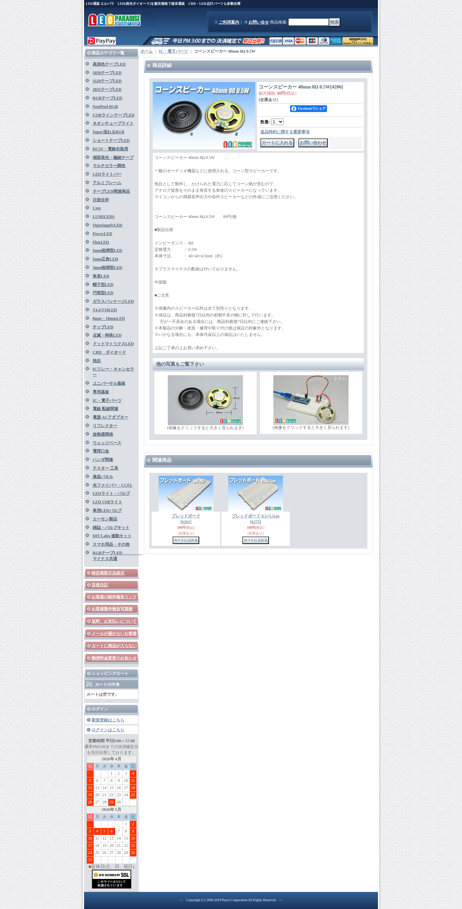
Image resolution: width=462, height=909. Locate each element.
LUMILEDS (103, 216)
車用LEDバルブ (107, 510)
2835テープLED (107, 89)
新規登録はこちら (108, 720)
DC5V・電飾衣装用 (110, 149)
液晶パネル (103, 476)
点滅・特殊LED (107, 335)
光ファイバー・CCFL (113, 485)
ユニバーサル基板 (109, 383)
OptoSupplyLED (107, 225)
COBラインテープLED (114, 115)
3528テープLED (107, 81)
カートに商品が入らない (114, 645)
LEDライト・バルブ (111, 493)
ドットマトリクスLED (113, 343)
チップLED (103, 327)
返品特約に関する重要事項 (285, 132)
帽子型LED (103, 284)
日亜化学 (101, 200)
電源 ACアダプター (110, 417)
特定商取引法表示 (108, 573)
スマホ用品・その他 (111, 544)
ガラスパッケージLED (113, 301)
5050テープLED (107, 72)
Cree (97, 208)
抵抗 (97, 360)
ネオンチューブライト (113, 123)
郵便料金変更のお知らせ (114, 658)
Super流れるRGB (108, 132)
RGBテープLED (107, 98)
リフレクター (105, 425)
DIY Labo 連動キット (112, 535)
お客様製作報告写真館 (112, 609)
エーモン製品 (105, 519)
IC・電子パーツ (107, 400)
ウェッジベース (107, 442)
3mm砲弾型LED (107, 267)
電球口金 (101, 451)
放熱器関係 (103, 434)
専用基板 (101, 392)
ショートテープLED (111, 140)
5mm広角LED (105, 259)
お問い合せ (258, 22)
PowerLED (102, 233)
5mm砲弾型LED (107, 250)
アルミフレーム (107, 182)
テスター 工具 (105, 468)
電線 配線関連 (105, 408)
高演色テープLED (109, 64)
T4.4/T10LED (105, 310)
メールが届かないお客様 (114, 633)
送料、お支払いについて (114, 621)
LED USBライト (107, 502)
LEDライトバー (107, 174)
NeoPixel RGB (105, 106)
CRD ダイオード (109, 352)
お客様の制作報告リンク (114, 597)
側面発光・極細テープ (113, 157)
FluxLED (101, 242)
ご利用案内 (229, 22)
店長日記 (100, 585)
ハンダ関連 (103, 459)
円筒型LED (103, 292)
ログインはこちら (108, 730)
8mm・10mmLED (109, 318)
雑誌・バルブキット (111, 527)
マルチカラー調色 (109, 165)
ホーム (146, 51)
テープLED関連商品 (111, 191)
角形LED (101, 276)
